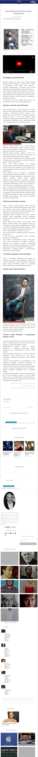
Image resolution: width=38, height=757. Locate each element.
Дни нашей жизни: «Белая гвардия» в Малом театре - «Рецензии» (33, 626)
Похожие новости (19, 437)
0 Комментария (19, 466)
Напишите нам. (32, 388)
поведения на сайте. (20, 388)
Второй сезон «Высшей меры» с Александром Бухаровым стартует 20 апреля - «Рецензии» (34, 611)
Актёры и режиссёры (9, 18)
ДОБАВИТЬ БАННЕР (11, 422)
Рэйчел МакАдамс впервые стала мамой (27, 683)
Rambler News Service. (31, 383)
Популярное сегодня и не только (19, 413)
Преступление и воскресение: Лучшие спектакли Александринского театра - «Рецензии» (34, 640)
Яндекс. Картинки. (32, 385)
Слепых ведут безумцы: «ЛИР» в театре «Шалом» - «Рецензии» (25, 654)
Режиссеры (17, 18)
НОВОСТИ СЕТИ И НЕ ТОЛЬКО (19, 428)
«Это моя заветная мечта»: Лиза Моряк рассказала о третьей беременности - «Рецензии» (25, 626)
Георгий (9, 407)
